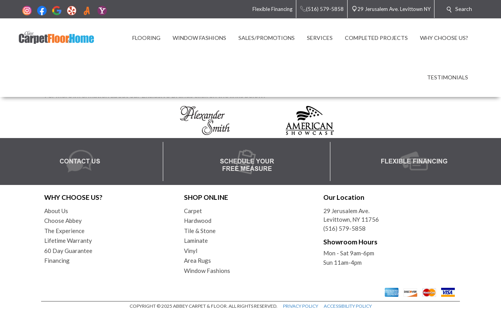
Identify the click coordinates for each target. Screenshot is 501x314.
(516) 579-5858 (344, 228)
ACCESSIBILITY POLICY (348, 306)
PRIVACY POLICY (300, 306)
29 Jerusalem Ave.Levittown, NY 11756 (351, 215)
